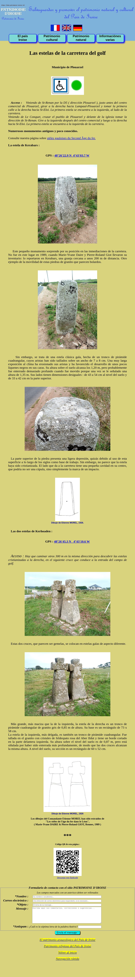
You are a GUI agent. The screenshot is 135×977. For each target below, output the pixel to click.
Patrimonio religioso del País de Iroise (67, 949)
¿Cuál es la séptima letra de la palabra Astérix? (53, 929)
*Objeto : (22, 904)
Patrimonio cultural (52, 38)
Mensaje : (22, 908)
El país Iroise (23, 38)
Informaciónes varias (110, 38)
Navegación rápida (67, 962)
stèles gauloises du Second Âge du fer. (71, 138)
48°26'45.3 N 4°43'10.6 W (72, 541)
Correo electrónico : (15, 900)
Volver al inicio (67, 955)
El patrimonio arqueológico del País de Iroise (67, 943)
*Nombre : (21, 896)
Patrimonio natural (81, 38)
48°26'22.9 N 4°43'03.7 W (71, 155)
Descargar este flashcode (67, 877)
